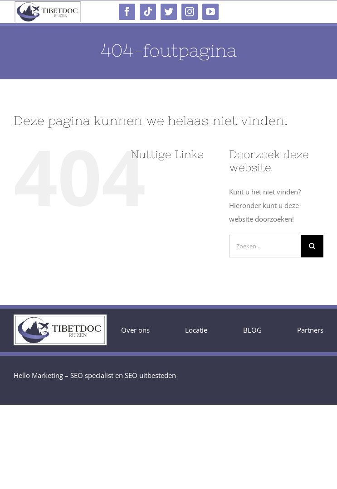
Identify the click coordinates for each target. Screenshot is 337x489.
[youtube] (210, 12)
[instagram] (189, 12)
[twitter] (169, 12)
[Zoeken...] (265, 246)
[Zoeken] (312, 246)
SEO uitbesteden (150, 375)
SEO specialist (91, 375)
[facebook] (127, 12)
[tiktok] (148, 12)
